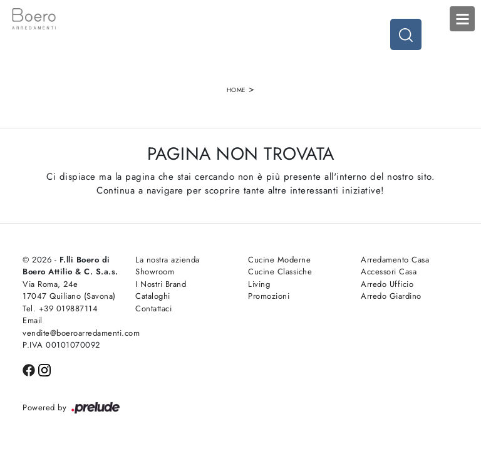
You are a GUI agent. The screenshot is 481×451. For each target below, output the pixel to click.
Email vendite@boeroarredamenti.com (71, 326)
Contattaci (153, 308)
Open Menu (462, 18)
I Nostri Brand (160, 284)
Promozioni (268, 296)
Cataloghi (152, 296)
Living (259, 284)
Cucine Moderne (279, 260)
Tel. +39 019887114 (60, 308)
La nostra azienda (167, 260)
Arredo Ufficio (387, 284)
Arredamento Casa (395, 260)
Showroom (154, 271)
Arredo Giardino (391, 296)
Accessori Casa (388, 271)
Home (236, 90)
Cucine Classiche (280, 271)
